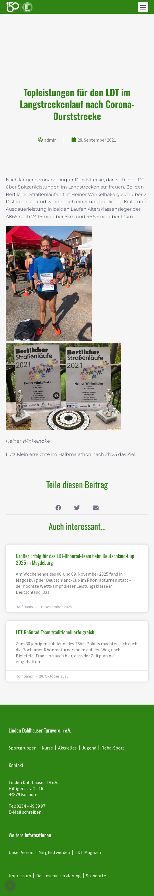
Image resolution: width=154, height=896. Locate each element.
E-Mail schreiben (25, 812)
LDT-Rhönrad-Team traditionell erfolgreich (55, 632)
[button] (143, 7)
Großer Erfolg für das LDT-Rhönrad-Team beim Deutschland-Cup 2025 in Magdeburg (75, 559)
